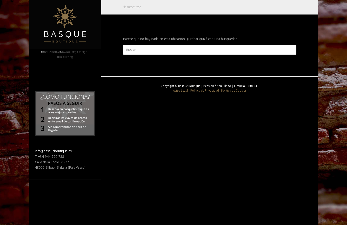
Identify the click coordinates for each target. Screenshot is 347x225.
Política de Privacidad (204, 90)
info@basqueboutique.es (53, 151)
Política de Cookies (234, 90)
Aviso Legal (180, 90)
